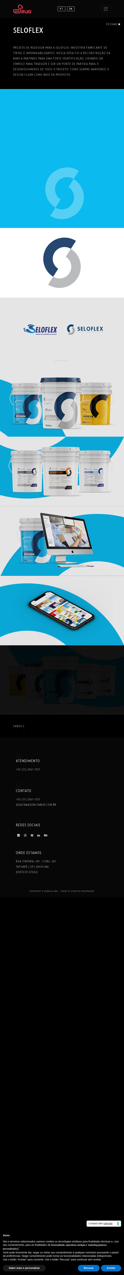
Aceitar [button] (111, 1268)
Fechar (113, 24)
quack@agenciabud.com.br (36, 804)
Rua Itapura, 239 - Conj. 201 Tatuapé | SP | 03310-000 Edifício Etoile (36, 867)
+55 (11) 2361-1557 (28, 769)
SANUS (19, 726)
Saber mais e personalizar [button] (24, 1268)
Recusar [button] (89, 1268)
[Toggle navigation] (106, 8)
